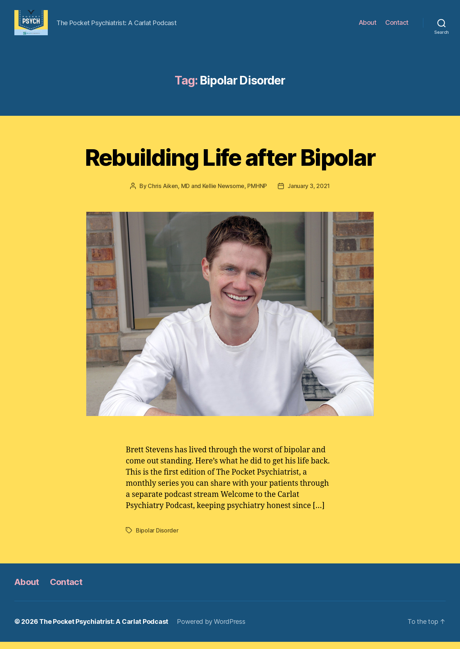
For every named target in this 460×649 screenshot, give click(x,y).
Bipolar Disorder (157, 537)
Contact (397, 26)
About (368, 26)
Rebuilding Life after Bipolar (230, 164)
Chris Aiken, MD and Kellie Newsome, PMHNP (207, 193)
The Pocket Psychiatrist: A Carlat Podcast (103, 628)
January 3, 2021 (309, 193)
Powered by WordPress (211, 628)
